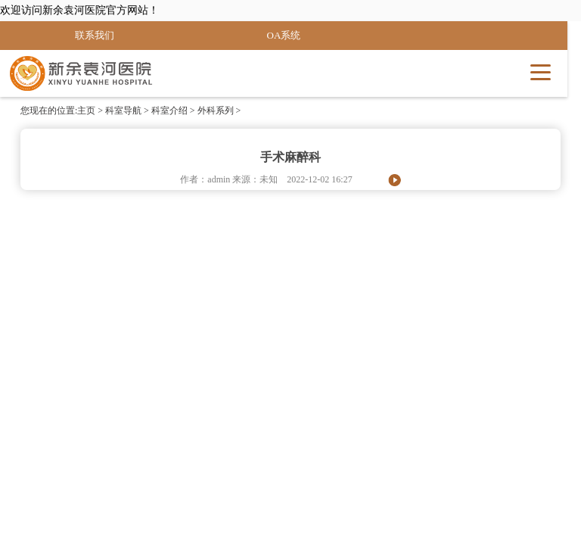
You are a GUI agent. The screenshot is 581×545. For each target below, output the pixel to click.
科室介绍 (169, 110)
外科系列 (215, 110)
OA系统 (284, 35)
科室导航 (123, 110)
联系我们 (94, 35)
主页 (86, 110)
